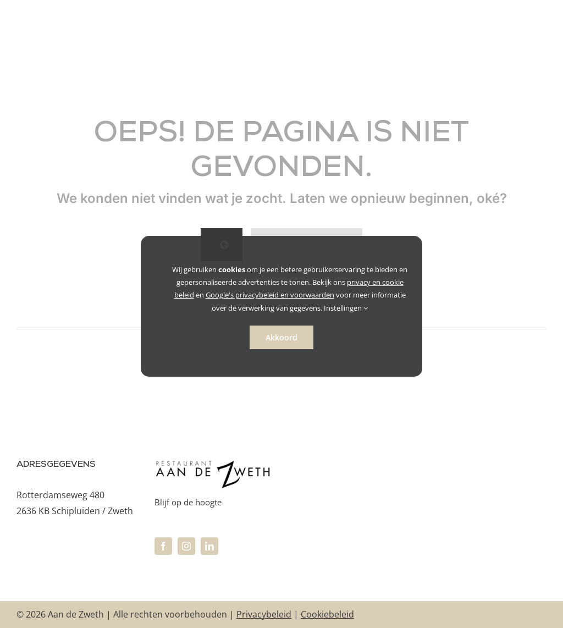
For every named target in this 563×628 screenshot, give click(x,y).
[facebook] (163, 546)
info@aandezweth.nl (58, 552)
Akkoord (281, 337)
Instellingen (346, 308)
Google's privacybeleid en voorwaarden (270, 295)
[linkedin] (209, 546)
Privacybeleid (263, 614)
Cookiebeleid (327, 614)
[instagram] (186, 546)
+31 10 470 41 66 (50, 536)
